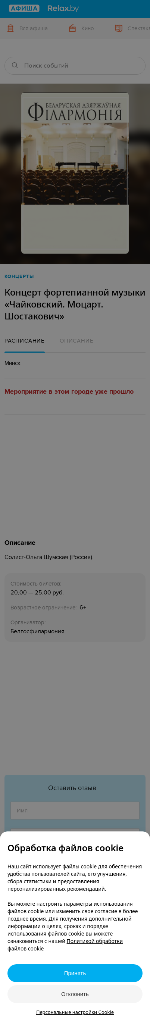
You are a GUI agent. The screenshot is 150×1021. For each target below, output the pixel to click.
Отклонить (75, 994)
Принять (75, 973)
